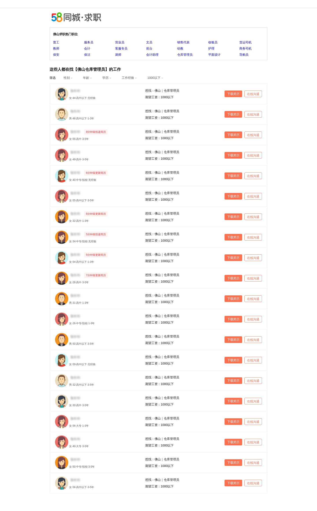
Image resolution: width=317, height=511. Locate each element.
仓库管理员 (185, 54)
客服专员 (121, 48)
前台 (149, 48)
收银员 (212, 42)
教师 (56, 48)
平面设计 (214, 54)
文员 (149, 42)
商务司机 (245, 48)
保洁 (87, 54)
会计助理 (152, 54)
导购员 (244, 54)
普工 (56, 42)
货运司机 (245, 42)
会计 (87, 48)
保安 (56, 54)
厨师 (118, 54)
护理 (211, 48)
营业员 (119, 42)
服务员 (88, 42)
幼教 (180, 48)
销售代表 (183, 42)
